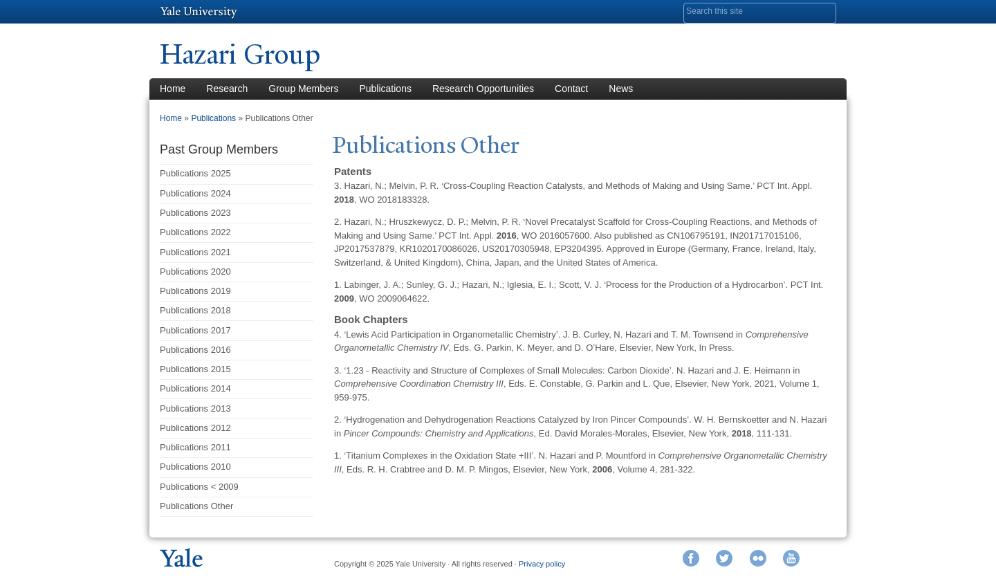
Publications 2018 (195, 310)
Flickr (758, 558)
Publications (385, 88)
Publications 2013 (195, 408)
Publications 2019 (195, 291)
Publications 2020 (195, 271)
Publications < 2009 (199, 486)
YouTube (791, 558)
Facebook (691, 558)
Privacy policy (542, 564)
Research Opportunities (483, 88)
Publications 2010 (195, 466)
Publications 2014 (195, 388)
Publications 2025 (195, 173)
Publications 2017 (195, 330)
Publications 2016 (195, 349)
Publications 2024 (195, 193)
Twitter (724, 558)
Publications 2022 (195, 232)
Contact (571, 88)
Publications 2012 (195, 428)
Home (172, 88)
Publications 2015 (195, 369)
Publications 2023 (195, 213)
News (621, 88)
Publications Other (196, 506)
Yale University (198, 12)
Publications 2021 (195, 252)
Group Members (303, 88)
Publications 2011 (195, 447)
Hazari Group (240, 54)
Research (227, 88)
